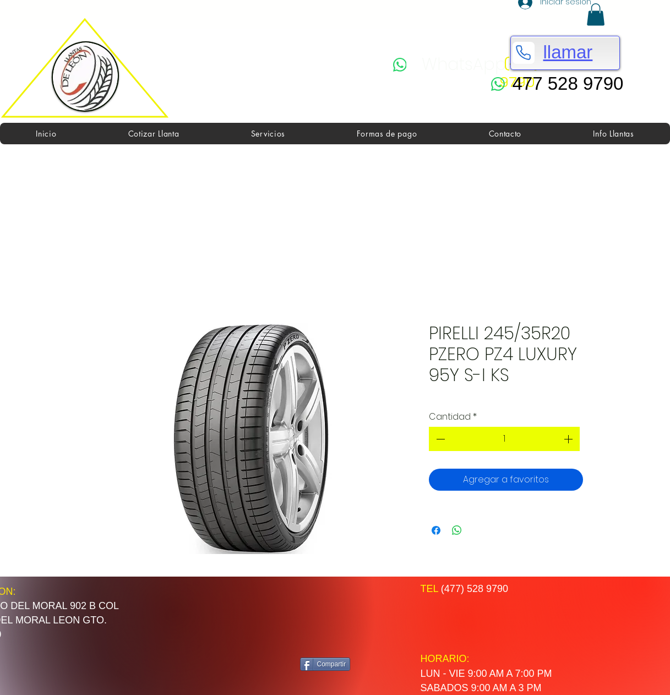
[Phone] (524, 53)
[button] (595, 14)
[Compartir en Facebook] (436, 530)
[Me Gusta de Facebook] (343, 617)
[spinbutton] (504, 438)
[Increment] (569, 438)
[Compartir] (325, 664)
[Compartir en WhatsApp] (457, 530)
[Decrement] (439, 438)
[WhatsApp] (449, 64)
